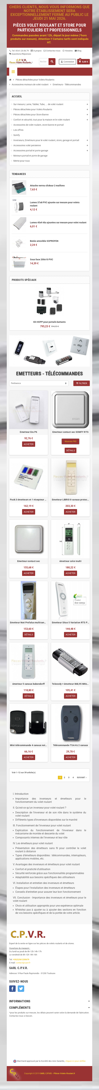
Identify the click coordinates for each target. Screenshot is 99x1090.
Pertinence (16, 383)
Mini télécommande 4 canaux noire (28, 746)
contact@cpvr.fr (23, 963)
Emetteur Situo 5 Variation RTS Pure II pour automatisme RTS (70, 623)
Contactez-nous (52, 50)
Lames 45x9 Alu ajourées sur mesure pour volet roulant (58, 222)
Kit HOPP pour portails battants (49, 322)
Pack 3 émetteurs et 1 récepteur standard (28, 499)
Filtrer (81, 383)
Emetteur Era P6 (28, 432)
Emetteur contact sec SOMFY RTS (70, 432)
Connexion (67, 61)
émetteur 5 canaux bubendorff (28, 684)
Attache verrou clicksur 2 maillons (47, 185)
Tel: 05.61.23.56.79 (19, 50)
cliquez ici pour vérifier (75, 1062)
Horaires (67, 50)
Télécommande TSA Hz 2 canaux (70, 746)
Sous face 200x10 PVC (41, 259)
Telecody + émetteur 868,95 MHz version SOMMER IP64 (70, 684)
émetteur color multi (70, 561)
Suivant (82, 778)
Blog (78, 50)
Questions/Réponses (20, 54)
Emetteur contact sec (28, 561)
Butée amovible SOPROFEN (44, 241)
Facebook (12, 989)
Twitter (21, 989)
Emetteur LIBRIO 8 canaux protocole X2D (70, 499)
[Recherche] (47, 61)
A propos (36, 50)
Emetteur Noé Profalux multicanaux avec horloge (28, 623)
